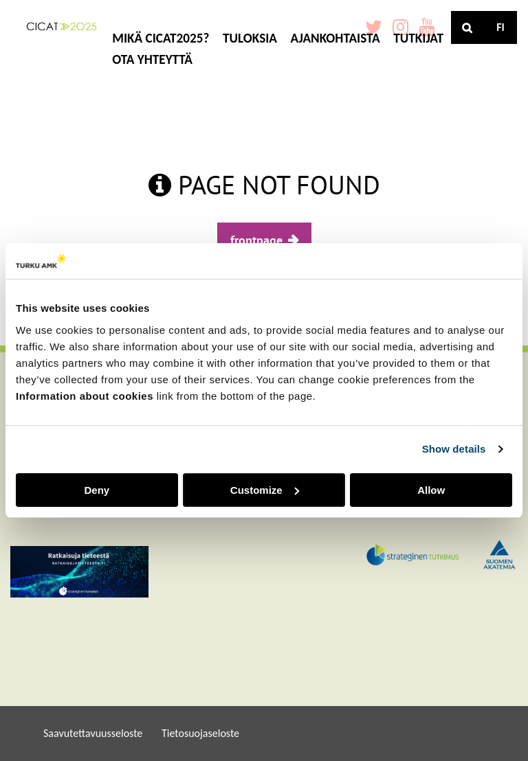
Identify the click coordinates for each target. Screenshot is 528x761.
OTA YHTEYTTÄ (152, 59)
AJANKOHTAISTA (335, 38)
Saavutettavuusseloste (92, 733)
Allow (431, 490)
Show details (454, 449)
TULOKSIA (250, 38)
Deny (96, 490)
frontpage (256, 240)
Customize (264, 490)
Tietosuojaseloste (200, 733)
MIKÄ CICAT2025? (160, 38)
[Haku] (467, 27)
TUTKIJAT (418, 38)
